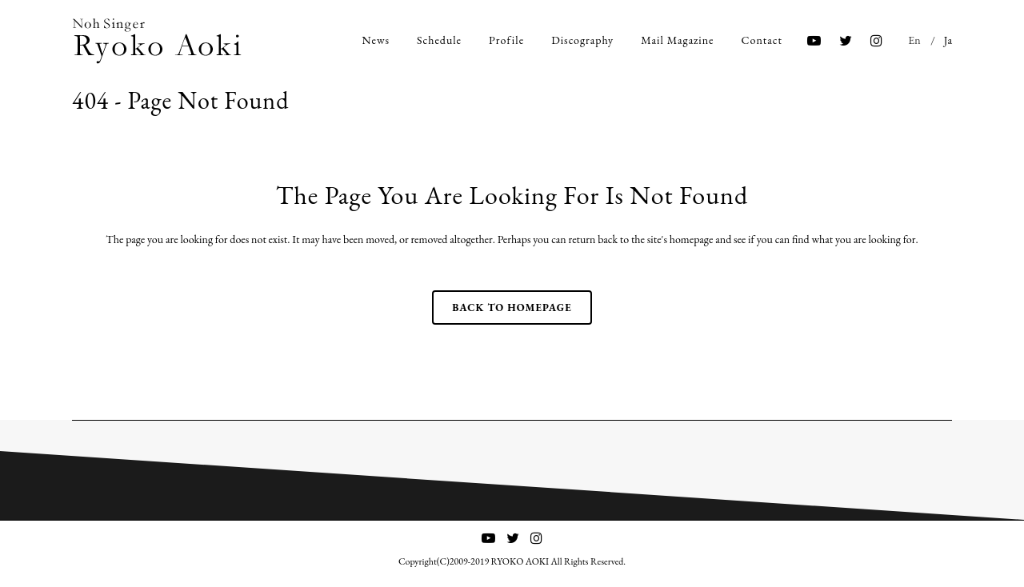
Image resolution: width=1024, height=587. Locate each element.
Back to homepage (511, 307)
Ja (948, 40)
